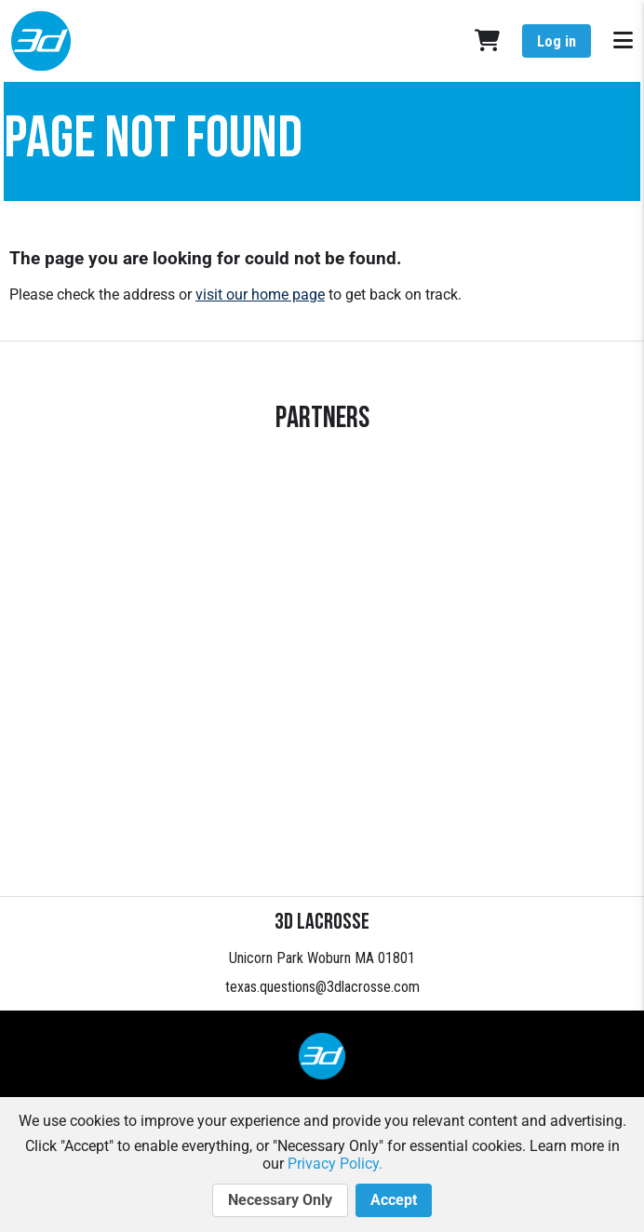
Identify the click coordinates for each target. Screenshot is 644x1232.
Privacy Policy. (335, 1163)
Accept (394, 1200)
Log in (556, 41)
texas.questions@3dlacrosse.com (322, 987)
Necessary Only (280, 1200)
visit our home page (260, 294)
